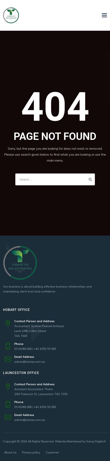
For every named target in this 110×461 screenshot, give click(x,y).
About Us (10, 452)
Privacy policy (31, 452)
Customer (52, 452)
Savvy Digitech (96, 441)
